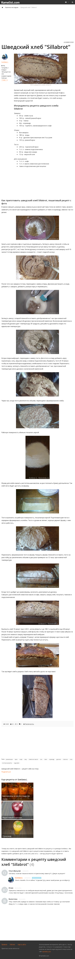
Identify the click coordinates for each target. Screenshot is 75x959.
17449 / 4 (4, 80)
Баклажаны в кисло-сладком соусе (15, 797)
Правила (4, 944)
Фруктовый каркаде (12, 817)
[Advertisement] (37, 24)
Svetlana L (4, 62)
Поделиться (6, 772)
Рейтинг (12, 944)
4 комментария (69, 42)
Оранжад (6, 836)
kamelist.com (46, 951)
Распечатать (29, 724)
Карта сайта (22, 944)
